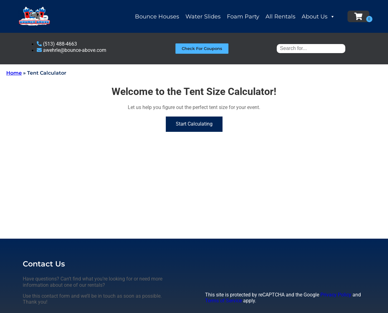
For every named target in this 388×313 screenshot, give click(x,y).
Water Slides (203, 16)
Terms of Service (223, 301)
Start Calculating (194, 124)
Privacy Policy (335, 295)
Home (14, 73)
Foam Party (243, 16)
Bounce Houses (157, 16)
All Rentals (280, 16)
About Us (318, 16)
